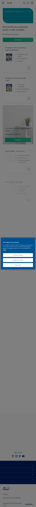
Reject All (18, 265)
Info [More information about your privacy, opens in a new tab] (4, 250)
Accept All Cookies (18, 260)
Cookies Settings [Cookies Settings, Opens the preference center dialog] (18, 255)
